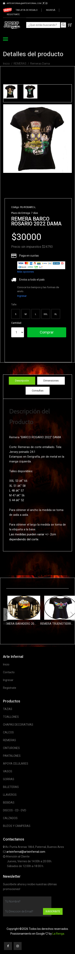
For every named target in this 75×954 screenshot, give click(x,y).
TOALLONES (11, 716)
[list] (41, 265)
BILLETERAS (11, 787)
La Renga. (58, 933)
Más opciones (25, 271)
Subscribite (52, 911)
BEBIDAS (8, 802)
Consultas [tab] (37, 390)
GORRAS (8, 779)
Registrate (13, 14)
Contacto (9, 672)
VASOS (7, 771)
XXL (46, 314)
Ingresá (50, 10)
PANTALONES (12, 755)
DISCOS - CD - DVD (14, 810)
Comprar (47, 332)
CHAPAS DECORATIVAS (18, 724)
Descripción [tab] (22, 380)
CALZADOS (10, 818)
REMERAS (20, 63)
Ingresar (22, 295)
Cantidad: (16, 323)
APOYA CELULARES (15, 763)
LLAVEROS (10, 794)
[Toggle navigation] (5, 39)
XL (55, 314)
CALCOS (8, 732)
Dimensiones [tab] (51, 380)
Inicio (6, 63)
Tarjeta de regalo (27, 10)
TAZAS (7, 709)
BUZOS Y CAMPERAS (16, 826)
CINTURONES (11, 748)
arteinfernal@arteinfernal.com (25, 851)
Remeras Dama (40, 63)
